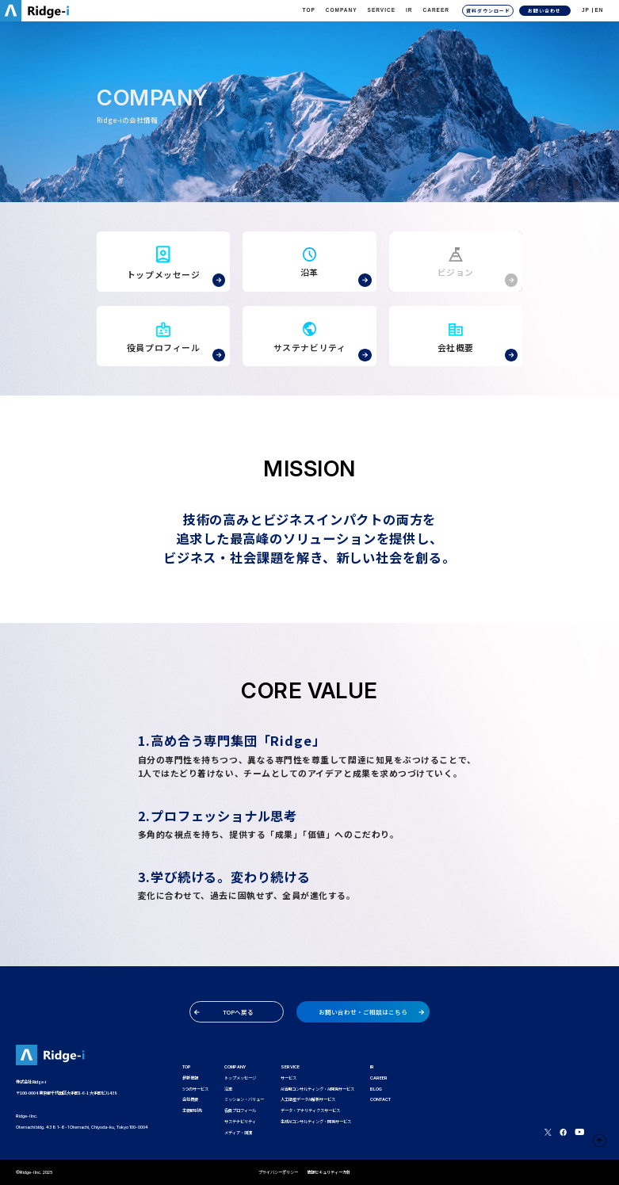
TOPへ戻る (224, 1012)
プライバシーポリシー (278, 1172)
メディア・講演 (238, 1133)
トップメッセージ (240, 1078)
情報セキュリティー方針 (328, 1172)
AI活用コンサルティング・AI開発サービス (317, 1089)
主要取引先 (192, 1110)
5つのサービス (195, 1089)
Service (381, 10)
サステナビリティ (240, 1121)
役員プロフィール (240, 1110)
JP (586, 10)
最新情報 (190, 1078)
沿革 (228, 1089)
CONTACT (380, 1099)
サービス (288, 1078)
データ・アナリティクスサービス (310, 1110)
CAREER (436, 10)
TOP (309, 10)
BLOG (376, 1089)
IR (409, 10)
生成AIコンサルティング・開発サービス (316, 1121)
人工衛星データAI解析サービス (308, 1099)
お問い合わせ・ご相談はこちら (371, 1012)
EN (598, 10)
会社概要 (190, 1099)
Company (341, 10)
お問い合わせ (544, 10)
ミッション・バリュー (244, 1099)
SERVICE (290, 1067)
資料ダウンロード (488, 10)
